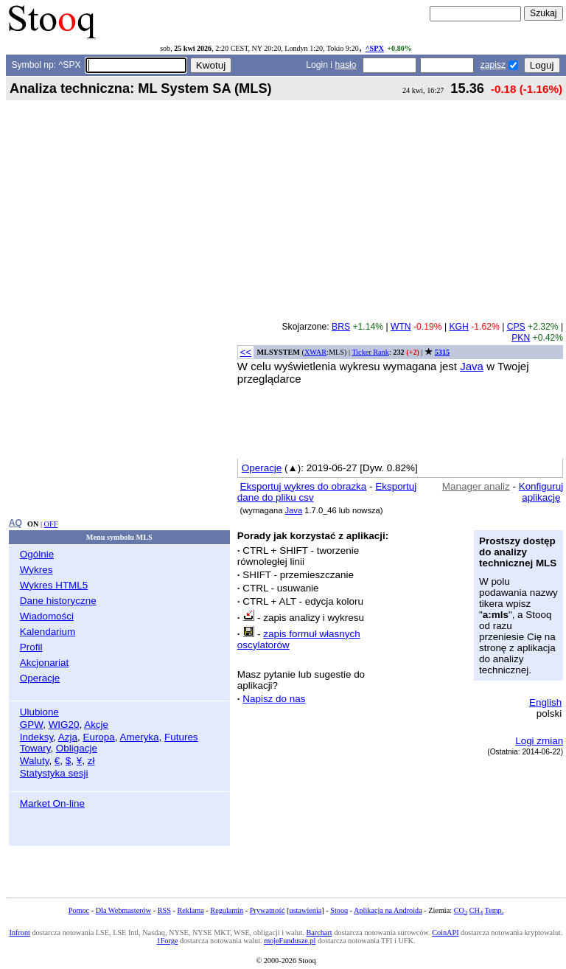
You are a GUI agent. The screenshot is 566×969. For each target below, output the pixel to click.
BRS (341, 327)
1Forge (167, 941)
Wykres (36, 569)
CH (476, 910)
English (545, 702)
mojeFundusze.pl (289, 941)
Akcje (96, 724)
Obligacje (76, 748)
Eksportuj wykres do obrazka (303, 486)
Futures (181, 737)
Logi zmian (539, 740)
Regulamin (226, 910)
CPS (516, 327)
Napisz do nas (273, 698)
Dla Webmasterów (123, 910)
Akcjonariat (44, 662)
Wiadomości (47, 616)
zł (91, 760)
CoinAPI (445, 932)
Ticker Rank (370, 352)
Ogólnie (37, 554)
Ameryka (139, 737)
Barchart (319, 932)
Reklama (190, 910)
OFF (51, 524)
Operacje (40, 678)
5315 (442, 352)
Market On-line (52, 803)
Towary (35, 748)
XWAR (315, 352)
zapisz (493, 65)
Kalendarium (47, 631)
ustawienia (306, 910)
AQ (15, 523)
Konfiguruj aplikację (541, 492)
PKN (520, 338)
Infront (19, 932)
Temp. (494, 910)
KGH (458, 327)
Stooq (339, 910)
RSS (164, 910)
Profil (31, 647)
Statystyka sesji (54, 773)
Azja (67, 737)
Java (471, 366)
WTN (401, 327)
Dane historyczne (58, 600)
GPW (31, 724)
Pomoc (79, 910)
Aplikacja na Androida (388, 910)
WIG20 (64, 724)
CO (460, 910)
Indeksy (36, 737)
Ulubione (39, 712)
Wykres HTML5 (54, 585)
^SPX (375, 48)
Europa (98, 737)
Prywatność (267, 910)
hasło (345, 65)
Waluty (34, 760)
